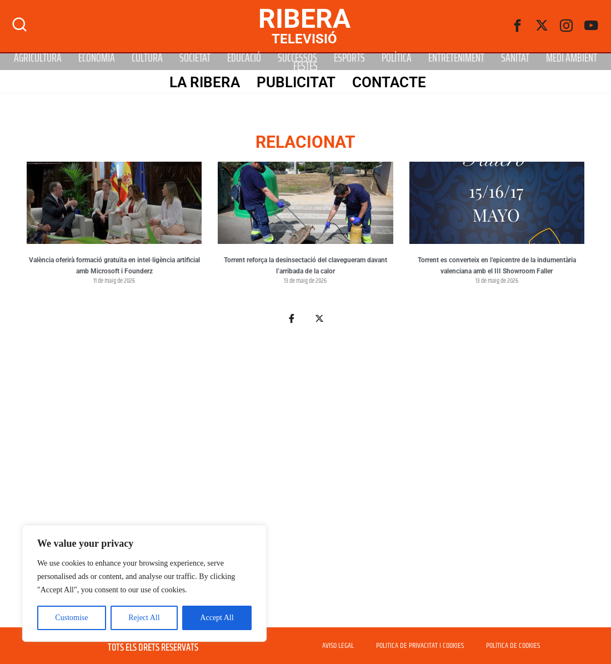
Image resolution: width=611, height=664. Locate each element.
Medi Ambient (571, 57)
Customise (71, 617)
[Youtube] (591, 26)
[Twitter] (542, 26)
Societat (195, 57)
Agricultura (38, 57)
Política (397, 57)
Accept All (216, 617)
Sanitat (515, 57)
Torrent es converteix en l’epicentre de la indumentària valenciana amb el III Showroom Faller (497, 265)
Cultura (147, 57)
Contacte (388, 81)
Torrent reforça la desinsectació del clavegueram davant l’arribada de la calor (305, 265)
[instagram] (566, 26)
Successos (297, 57)
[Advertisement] (305, 482)
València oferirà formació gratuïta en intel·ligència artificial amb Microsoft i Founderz (114, 265)
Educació (244, 57)
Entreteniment (456, 57)
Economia (96, 57)
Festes (305, 66)
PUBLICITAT (295, 81)
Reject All (143, 617)
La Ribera (204, 81)
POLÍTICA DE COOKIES (513, 646)
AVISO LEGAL (338, 646)
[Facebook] (517, 26)
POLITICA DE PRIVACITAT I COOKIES (420, 646)
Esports (349, 57)
